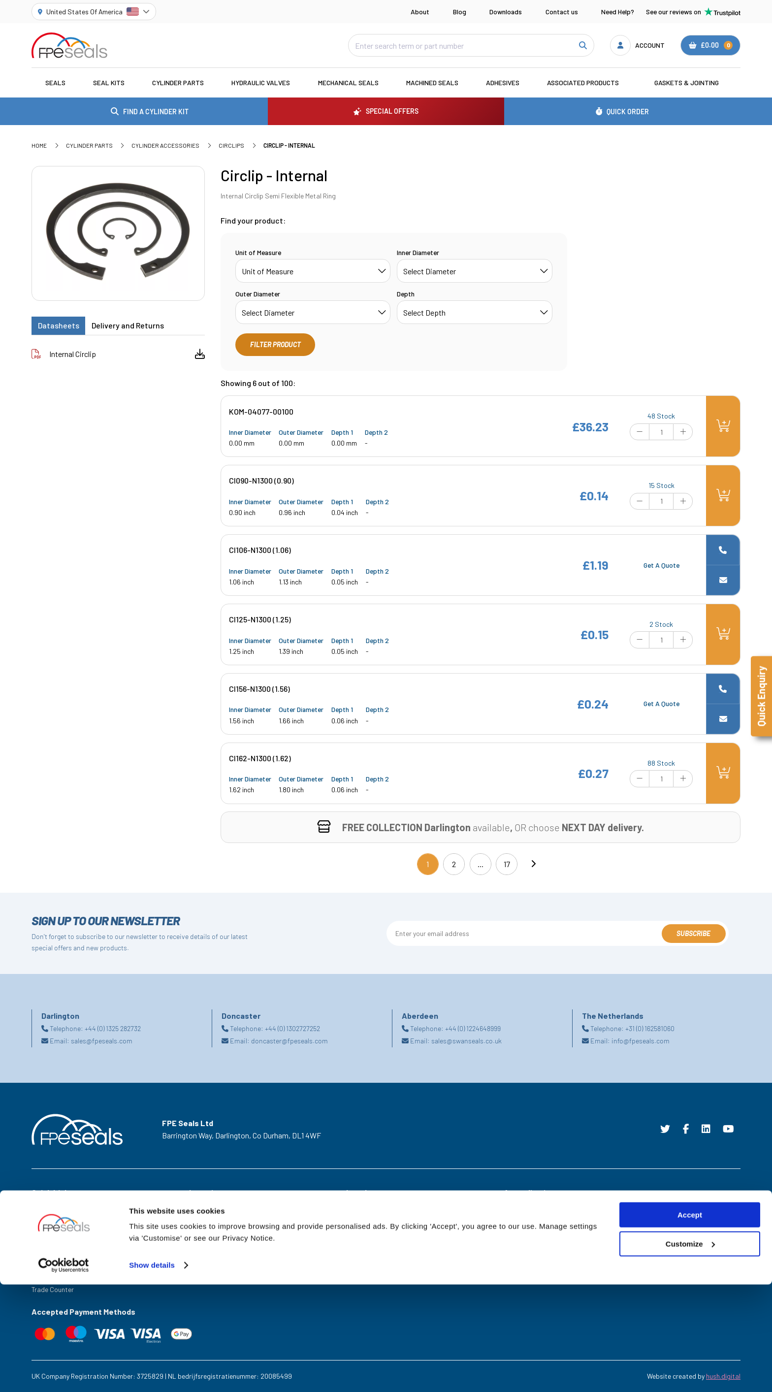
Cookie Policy (366, 1221)
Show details (152, 1372)
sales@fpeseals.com (101, 1040)
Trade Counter (53, 1289)
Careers (43, 1262)
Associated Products (583, 82)
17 (507, 864)
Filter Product (275, 344)
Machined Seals (432, 82)
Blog (459, 11)
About (420, 11)
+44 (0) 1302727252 (292, 1028)
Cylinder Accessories (165, 145)
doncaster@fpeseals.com (289, 1040)
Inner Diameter (418, 252)
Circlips (231, 145)
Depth (406, 294)
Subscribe (693, 933)
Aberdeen (203, 1207)
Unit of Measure (258, 252)
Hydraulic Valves (260, 82)
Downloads (505, 11)
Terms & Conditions (375, 1207)
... (480, 864)
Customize (690, 1351)
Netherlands (207, 1248)
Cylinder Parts (178, 82)
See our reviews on (693, 11)
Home (39, 145)
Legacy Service (54, 1275)
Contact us (562, 11)
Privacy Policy (366, 1234)
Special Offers (52, 1221)
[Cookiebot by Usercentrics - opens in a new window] (64, 1372)
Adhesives (502, 82)
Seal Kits (109, 82)
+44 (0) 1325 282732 (113, 1028)
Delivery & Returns (373, 1262)
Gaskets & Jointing (686, 82)
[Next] (533, 864)
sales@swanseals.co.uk (466, 1040)
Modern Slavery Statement (386, 1248)
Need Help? (617, 11)
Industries (46, 1207)
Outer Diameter (257, 294)
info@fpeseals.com (640, 1040)
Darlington (204, 1221)
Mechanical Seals (348, 82)
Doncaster (204, 1234)
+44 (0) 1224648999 (473, 1028)
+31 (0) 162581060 (650, 1028)
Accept (689, 1322)
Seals (55, 82)
